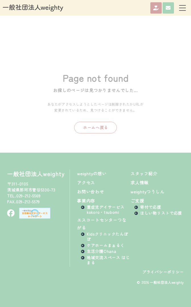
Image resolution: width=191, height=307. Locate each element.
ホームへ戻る (95, 127)
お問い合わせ (90, 192)
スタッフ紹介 (143, 173)
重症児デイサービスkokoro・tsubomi (105, 209)
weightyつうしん (147, 192)
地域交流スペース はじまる (108, 260)
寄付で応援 (150, 207)
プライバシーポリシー (163, 272)
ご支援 (137, 201)
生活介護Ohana (101, 251)
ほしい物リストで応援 (161, 213)
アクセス (86, 183)
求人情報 (139, 183)
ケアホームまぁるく (105, 245)
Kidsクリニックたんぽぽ (107, 236)
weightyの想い (92, 173)
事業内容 (86, 201)
